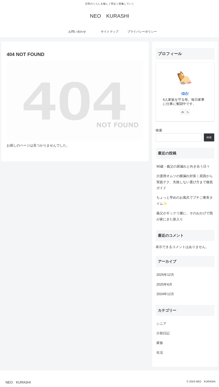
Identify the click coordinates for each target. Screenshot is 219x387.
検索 (159, 130)
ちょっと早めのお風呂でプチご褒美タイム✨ (184, 200)
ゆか (185, 93)
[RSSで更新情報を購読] (187, 112)
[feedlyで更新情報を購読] (182, 112)
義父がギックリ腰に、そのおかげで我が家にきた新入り (184, 216)
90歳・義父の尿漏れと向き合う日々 (183, 166)
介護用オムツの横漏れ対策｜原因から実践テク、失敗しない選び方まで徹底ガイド (184, 182)
